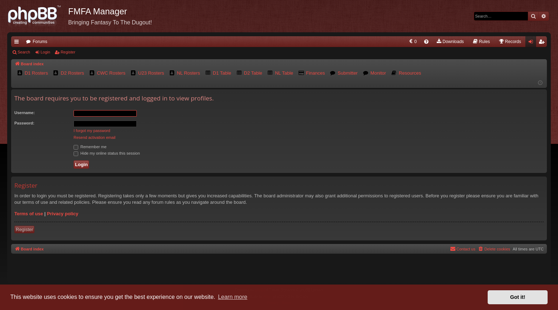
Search (24, 52)
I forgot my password (92, 130)
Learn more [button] (232, 297)
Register (68, 52)
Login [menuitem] (532, 43)
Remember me (90, 147)
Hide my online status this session (107, 153)
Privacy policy (62, 213)
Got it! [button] (517, 297)
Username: (24, 113)
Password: (24, 123)
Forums (40, 41)
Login (45, 52)
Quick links (18, 43)
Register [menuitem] (543, 43)
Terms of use (28, 213)
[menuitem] (412, 41)
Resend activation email (95, 137)
